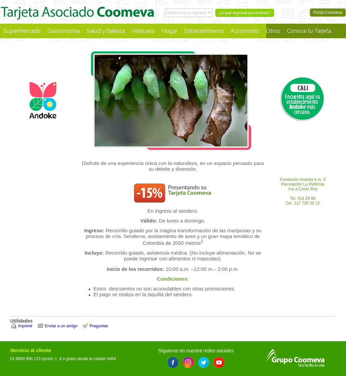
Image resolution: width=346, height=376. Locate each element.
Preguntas (99, 326)
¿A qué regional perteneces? (244, 12)
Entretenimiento (204, 31)
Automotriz (245, 31)
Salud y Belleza (105, 31)
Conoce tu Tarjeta (309, 31)
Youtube (219, 362)
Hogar (169, 31)
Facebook (173, 362)
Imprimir (25, 326)
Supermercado (22, 31)
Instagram (188, 362)
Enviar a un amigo (61, 326)
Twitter (203, 362)
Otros (273, 31)
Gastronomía (63, 31)
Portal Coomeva (77, 11)
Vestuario (143, 31)
